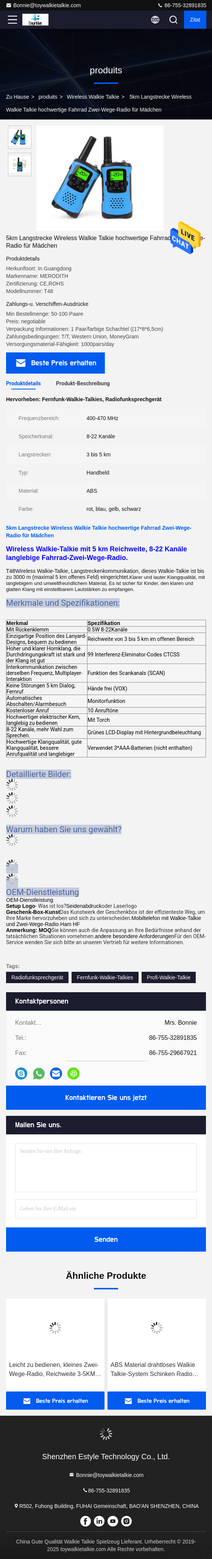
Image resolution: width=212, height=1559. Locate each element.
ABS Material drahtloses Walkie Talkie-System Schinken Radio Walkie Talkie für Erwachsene (153, 1370)
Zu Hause (17, 97)
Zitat (195, 20)
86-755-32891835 (181, 5)
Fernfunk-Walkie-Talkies (105, 977)
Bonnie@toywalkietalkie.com (43, 5)
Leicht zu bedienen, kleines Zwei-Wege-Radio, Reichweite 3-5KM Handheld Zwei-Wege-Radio (54, 1370)
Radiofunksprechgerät (37, 977)
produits (48, 97)
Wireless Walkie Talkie (93, 97)
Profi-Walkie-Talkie (168, 977)
